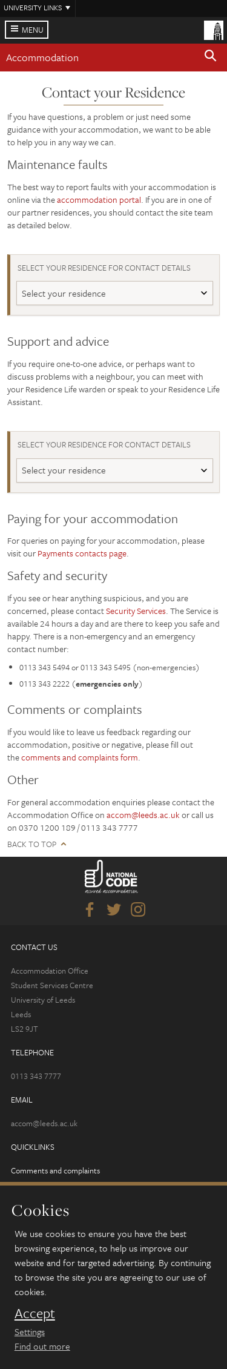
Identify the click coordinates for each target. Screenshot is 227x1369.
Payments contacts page (82, 553)
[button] (210, 57)
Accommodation (42, 57)
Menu (33, 30)
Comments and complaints (55, 1170)
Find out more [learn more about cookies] (42, 1346)
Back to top (31, 844)
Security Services (136, 610)
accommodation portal (99, 199)
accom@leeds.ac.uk (143, 814)
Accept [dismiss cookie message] (35, 1313)
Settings (30, 1331)
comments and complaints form (79, 757)
